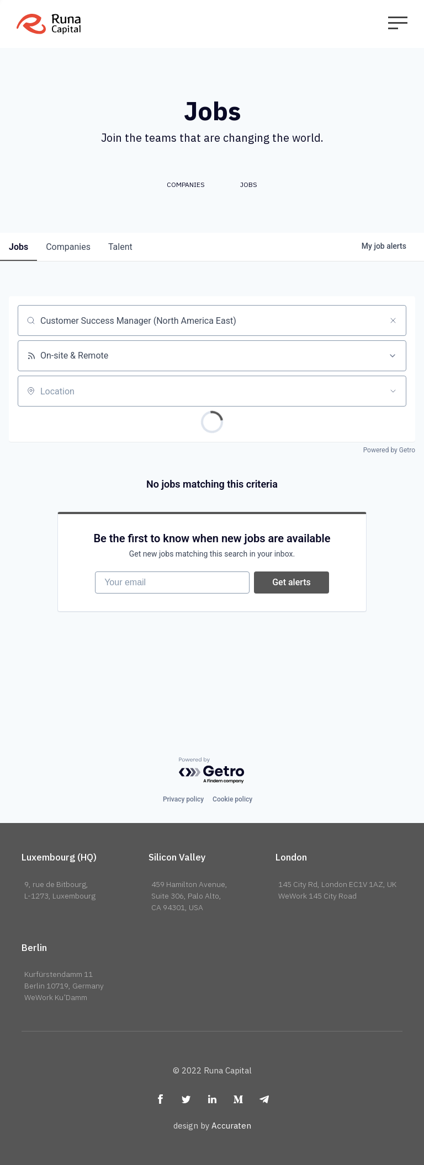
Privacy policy (183, 799)
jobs (18, 247)
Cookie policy (232, 799)
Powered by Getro (389, 450)
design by (212, 1125)
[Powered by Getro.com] (212, 770)
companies (68, 247)
